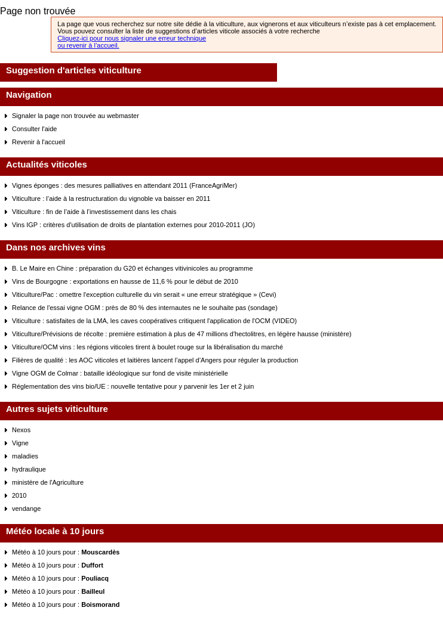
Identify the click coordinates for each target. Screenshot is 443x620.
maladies (25, 456)
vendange (26, 508)
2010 (19, 495)
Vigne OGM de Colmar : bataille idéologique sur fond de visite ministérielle (120, 373)
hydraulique (29, 469)
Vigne (20, 443)
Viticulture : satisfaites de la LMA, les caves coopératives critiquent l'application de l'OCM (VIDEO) (154, 320)
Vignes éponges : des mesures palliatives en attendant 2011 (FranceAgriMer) (124, 185)
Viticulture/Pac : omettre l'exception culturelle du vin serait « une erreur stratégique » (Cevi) (144, 294)
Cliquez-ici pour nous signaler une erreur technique (131, 38)
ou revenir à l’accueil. (88, 45)
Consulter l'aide (34, 128)
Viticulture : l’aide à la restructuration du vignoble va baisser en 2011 (111, 198)
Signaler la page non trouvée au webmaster (75, 115)
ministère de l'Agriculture (48, 482)
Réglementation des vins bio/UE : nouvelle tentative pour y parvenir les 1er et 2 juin (133, 386)
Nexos (21, 429)
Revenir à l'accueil (38, 141)
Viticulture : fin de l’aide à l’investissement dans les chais (94, 211)
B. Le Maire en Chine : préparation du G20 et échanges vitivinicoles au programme (132, 268)
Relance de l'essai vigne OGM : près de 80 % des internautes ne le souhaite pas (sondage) (145, 307)
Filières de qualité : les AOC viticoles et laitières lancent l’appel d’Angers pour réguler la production (155, 360)
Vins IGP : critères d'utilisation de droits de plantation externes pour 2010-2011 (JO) (133, 224)
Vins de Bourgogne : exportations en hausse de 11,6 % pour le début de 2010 (125, 281)
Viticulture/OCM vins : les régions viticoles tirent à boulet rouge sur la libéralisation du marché (147, 347)
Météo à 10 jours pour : (65, 552)
